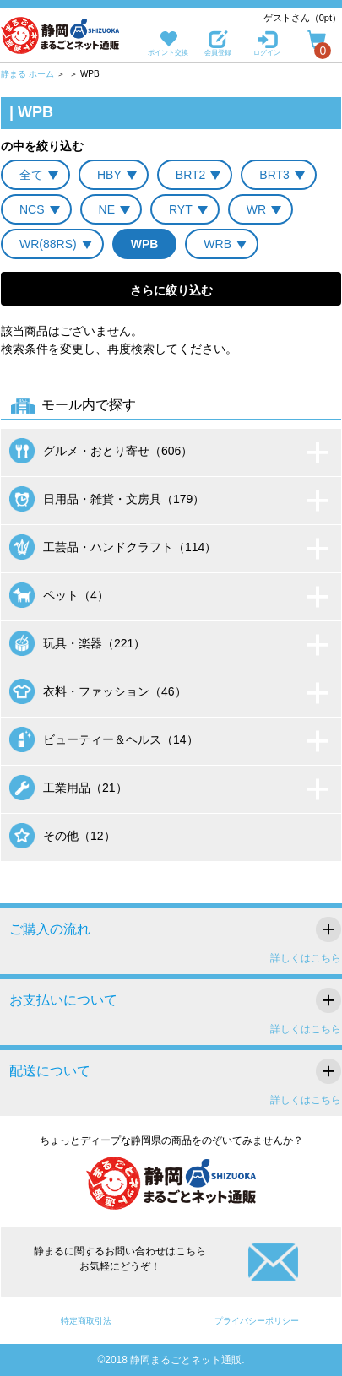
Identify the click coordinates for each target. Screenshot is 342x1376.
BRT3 (274, 174)
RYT (181, 209)
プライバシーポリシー (256, 1320)
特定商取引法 (86, 1320)
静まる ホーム (27, 74)
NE (107, 209)
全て (31, 174)
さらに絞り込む (171, 290)
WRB (217, 244)
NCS (32, 209)
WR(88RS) (48, 244)
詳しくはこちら (305, 958)
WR (256, 209)
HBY (109, 174)
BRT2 (191, 174)
